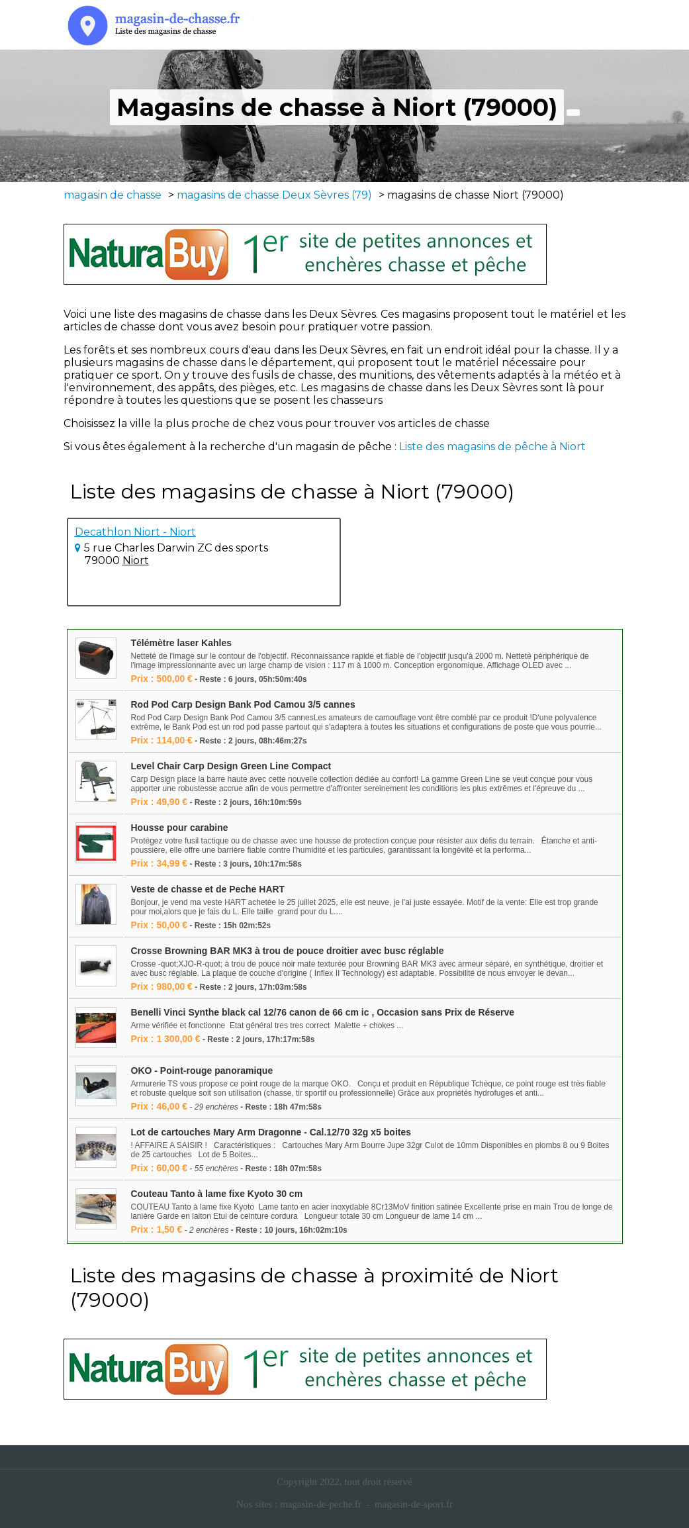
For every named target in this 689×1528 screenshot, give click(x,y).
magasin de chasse (112, 195)
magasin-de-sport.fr (414, 1504)
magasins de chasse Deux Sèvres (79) (274, 195)
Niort (135, 560)
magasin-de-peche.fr (320, 1504)
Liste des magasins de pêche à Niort (492, 446)
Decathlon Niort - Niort (135, 532)
